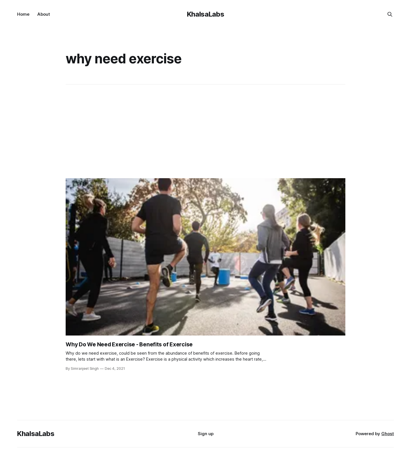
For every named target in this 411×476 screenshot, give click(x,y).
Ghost (387, 433)
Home (23, 14)
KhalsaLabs (205, 14)
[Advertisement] (205, 131)
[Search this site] (389, 14)
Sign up (205, 433)
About (43, 14)
